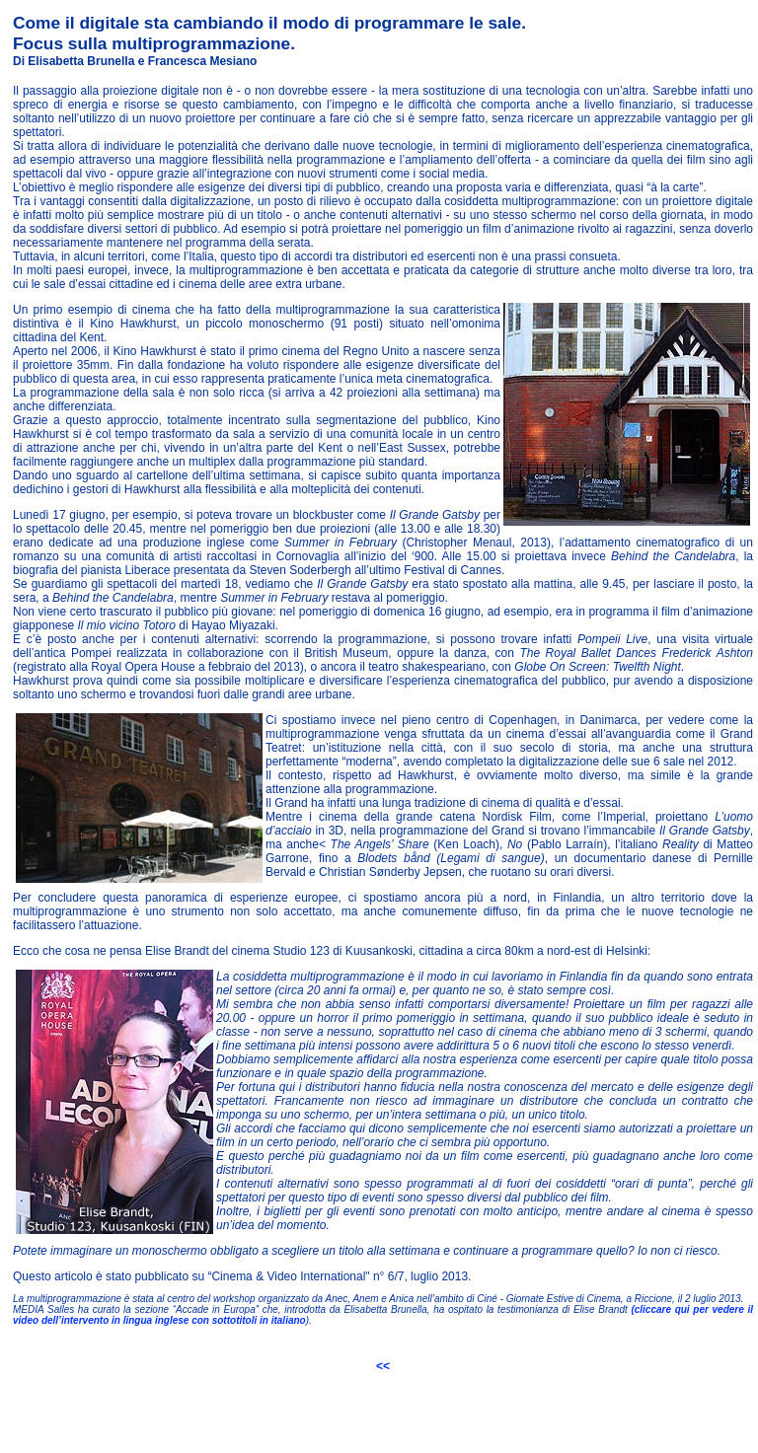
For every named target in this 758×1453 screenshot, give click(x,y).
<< (383, 1366)
